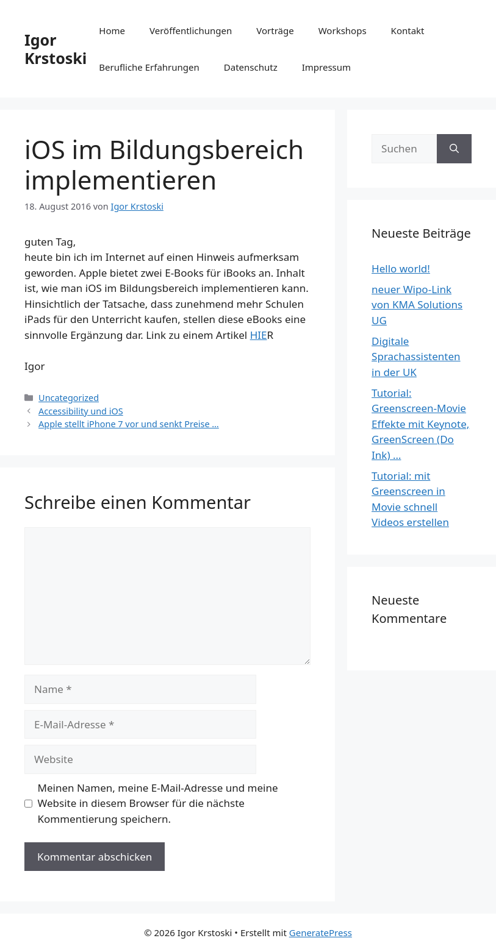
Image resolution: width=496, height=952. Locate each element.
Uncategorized (68, 397)
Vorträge (274, 30)
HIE (258, 335)
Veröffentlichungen (190, 30)
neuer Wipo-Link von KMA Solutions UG (417, 304)
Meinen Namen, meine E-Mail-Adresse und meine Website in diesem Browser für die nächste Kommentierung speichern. (158, 803)
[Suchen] (454, 148)
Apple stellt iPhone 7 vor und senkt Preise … (128, 424)
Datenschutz (251, 67)
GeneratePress (320, 932)
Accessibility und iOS (80, 411)
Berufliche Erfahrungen (149, 67)
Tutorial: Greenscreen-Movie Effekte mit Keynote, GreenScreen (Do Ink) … (420, 424)
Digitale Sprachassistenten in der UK (416, 356)
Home (112, 30)
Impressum (326, 67)
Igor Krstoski (55, 48)
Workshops (342, 30)
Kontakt (408, 30)
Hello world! (401, 268)
